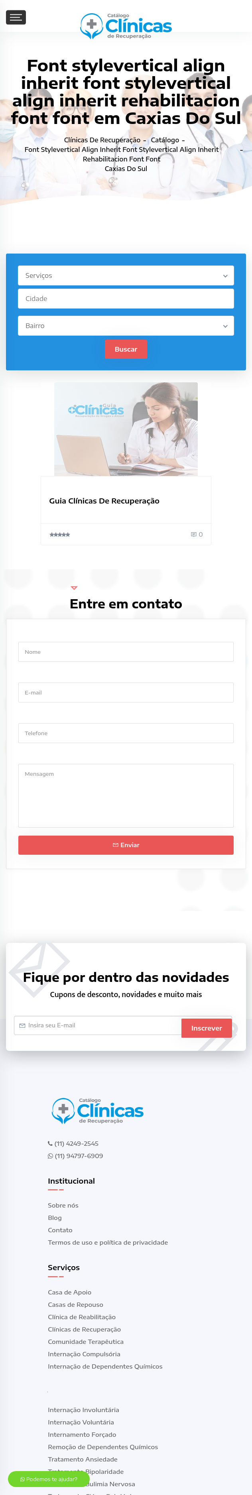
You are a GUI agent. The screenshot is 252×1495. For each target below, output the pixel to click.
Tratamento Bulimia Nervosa (91, 1484)
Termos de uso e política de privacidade (108, 1243)
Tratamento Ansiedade (83, 1460)
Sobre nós (63, 1206)
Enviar (125, 845)
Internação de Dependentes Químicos (105, 1367)
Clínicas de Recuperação (84, 1330)
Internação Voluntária (81, 1422)
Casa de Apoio (69, 1292)
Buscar (126, 350)
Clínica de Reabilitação (82, 1317)
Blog (55, 1218)
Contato (60, 1230)
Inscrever (206, 1026)
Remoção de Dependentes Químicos (103, 1447)
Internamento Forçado (82, 1435)
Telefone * (33, 715)
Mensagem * (36, 756)
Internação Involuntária (83, 1410)
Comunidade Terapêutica (86, 1342)
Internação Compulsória (84, 1354)
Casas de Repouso (75, 1305)
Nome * (29, 634)
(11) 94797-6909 (75, 1156)
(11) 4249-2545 (73, 1143)
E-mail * (30, 675)
